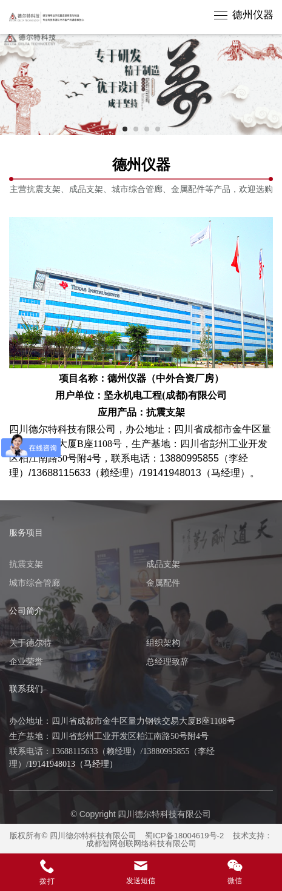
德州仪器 (253, 15)
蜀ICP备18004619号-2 (184, 836)
